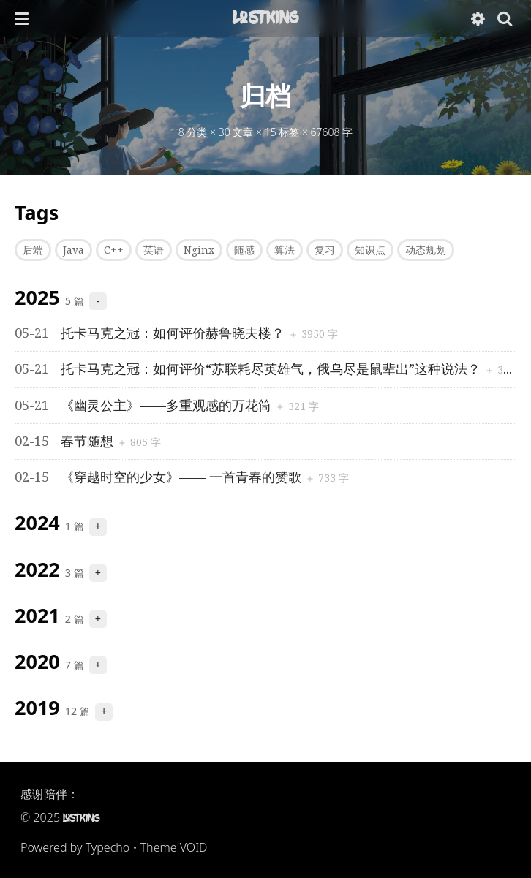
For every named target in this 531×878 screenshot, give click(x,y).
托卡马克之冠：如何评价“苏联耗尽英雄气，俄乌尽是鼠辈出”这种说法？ (249, 368)
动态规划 (425, 250)
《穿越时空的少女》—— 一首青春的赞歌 (160, 477)
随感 (244, 250)
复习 (325, 250)
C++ (114, 250)
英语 (153, 250)
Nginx (199, 250)
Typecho (108, 847)
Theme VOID (174, 847)
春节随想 (66, 441)
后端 (33, 250)
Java (73, 250)
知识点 (370, 250)
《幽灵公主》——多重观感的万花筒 (145, 405)
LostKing (265, 18)
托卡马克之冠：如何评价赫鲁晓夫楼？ (151, 333)
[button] (22, 18)
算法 (284, 250)
